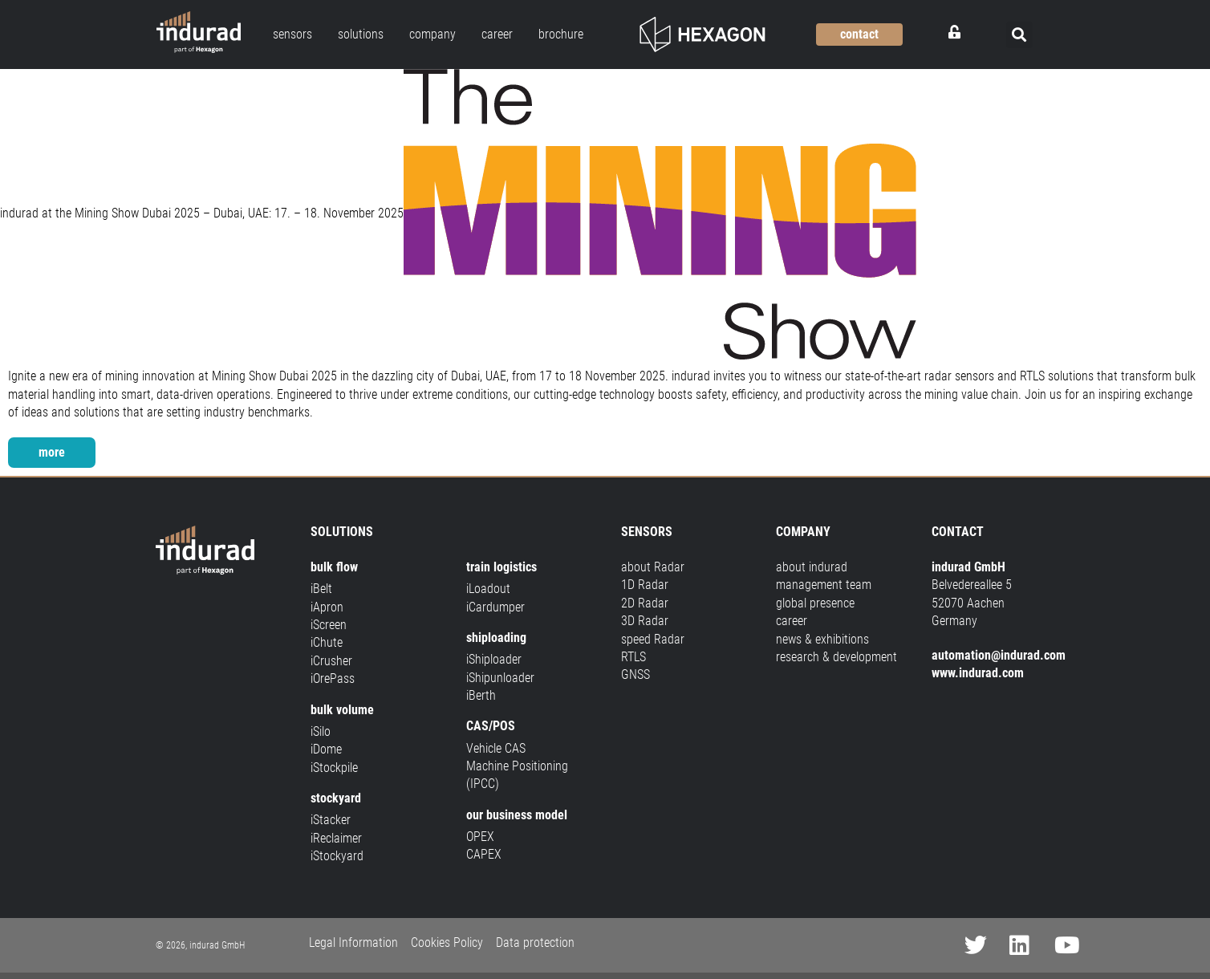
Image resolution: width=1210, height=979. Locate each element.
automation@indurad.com (999, 655)
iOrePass (333, 678)
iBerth (481, 695)
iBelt (321, 588)
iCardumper (495, 607)
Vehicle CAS (496, 748)
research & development (836, 656)
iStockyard (337, 855)
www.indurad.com (978, 672)
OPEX (480, 836)
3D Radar (644, 620)
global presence (815, 603)
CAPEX (483, 854)
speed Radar (652, 639)
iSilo (321, 731)
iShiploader (494, 659)
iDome (326, 749)
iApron (327, 607)
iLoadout (488, 588)
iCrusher (331, 660)
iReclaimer (336, 838)
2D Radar (644, 603)
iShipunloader (500, 677)
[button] (1019, 35)
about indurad (811, 567)
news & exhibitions (822, 639)
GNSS (635, 674)
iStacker (331, 819)
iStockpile (334, 767)
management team (823, 584)
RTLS (633, 656)
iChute (327, 642)
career (791, 620)
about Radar (652, 567)
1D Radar (644, 584)
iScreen (329, 624)
